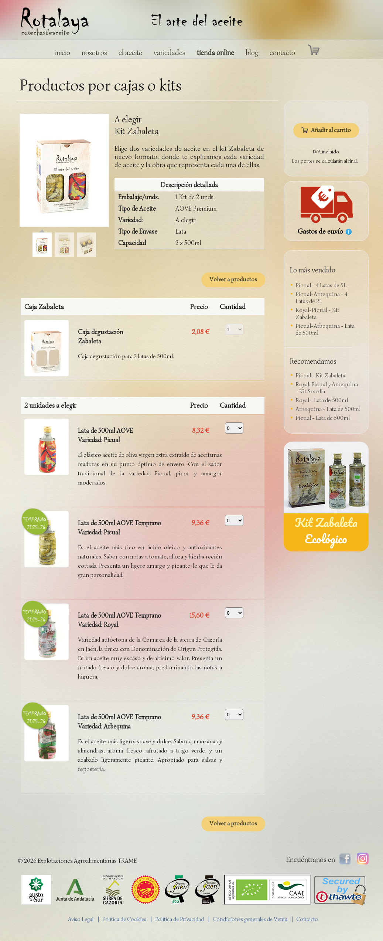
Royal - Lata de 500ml (321, 400)
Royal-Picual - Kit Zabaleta (317, 313)
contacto (282, 52)
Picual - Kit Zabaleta (320, 375)
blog (252, 52)
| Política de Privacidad (179, 919)
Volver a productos (233, 279)
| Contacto (306, 919)
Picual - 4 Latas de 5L (320, 285)
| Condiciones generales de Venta (249, 919)
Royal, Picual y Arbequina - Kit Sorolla (326, 388)
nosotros (94, 52)
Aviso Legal (81, 919)
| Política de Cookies (124, 919)
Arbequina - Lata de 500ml (327, 409)
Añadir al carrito (326, 130)
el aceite (130, 52)
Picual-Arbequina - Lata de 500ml (325, 329)
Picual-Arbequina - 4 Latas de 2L (321, 298)
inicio (62, 52)
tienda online (215, 52)
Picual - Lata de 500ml (322, 418)
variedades (169, 52)
